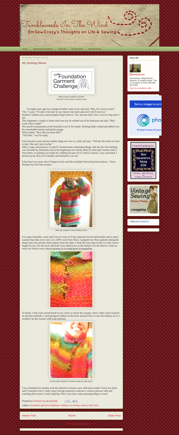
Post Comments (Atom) (78, 424)
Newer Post (29, 415)
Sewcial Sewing (94, 49)
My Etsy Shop (77, 49)
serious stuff (87, 405)
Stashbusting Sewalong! (42, 49)
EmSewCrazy (138, 74)
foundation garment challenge (44, 405)
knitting (64, 405)
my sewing (74, 405)
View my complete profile (140, 88)
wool (96, 405)
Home (25, 49)
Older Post (114, 415)
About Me (62, 49)
